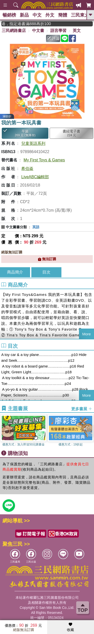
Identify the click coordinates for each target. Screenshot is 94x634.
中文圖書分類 (16, 227)
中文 (37, 15)
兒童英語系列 (33, 143)
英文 (77, 30)
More (86, 334)
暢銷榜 (9, 15)
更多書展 (81, 408)
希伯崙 (27, 168)
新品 (24, 15)
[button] (90, 431)
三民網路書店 (14, 30)
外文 (49, 15)
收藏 (70, 627)
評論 (53, 38)
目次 (46, 272)
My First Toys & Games (44, 160)
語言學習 (58, 30)
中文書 (38, 30)
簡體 (62, 15)
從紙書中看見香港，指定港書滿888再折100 (29, 24)
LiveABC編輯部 (35, 177)
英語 (35, 227)
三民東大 (80, 15)
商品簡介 (15, 272)
